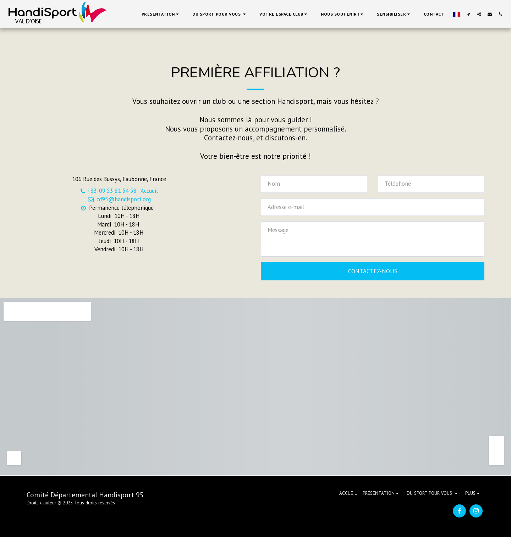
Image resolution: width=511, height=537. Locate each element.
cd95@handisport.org (118, 199)
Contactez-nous (372, 271)
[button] (161, 14)
